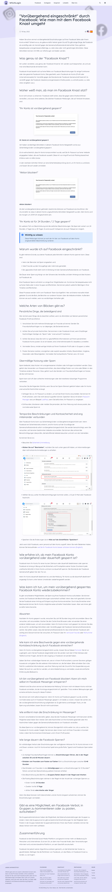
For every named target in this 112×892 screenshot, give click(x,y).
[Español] (91, 32)
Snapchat (57, 3)
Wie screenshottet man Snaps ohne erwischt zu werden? (64, 874)
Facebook (38, 3)
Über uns (74, 3)
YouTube (94, 878)
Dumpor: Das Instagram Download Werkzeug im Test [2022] (81, 870)
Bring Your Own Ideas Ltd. (50, 888)
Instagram (47, 3)
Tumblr (93, 873)
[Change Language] (105, 3)
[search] (100, 3)
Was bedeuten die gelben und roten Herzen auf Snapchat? (64, 870)
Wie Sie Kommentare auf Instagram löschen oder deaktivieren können (80, 882)
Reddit (93, 870)
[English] (88, 32)
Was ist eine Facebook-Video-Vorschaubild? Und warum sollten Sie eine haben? (46, 870)
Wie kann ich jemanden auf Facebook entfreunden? (47, 882)
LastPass (45, 400)
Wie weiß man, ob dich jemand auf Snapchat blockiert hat (63, 878)
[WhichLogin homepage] (12, 3)
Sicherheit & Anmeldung (41, 443)
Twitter (93, 875)
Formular (78, 650)
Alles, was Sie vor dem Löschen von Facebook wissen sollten (45, 878)
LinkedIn (65, 3)
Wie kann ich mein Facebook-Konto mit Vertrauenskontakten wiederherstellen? (47, 874)
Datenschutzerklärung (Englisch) (23, 881)
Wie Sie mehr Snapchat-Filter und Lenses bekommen (65, 882)
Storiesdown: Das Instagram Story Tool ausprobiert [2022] (81, 874)
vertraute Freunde (73, 633)
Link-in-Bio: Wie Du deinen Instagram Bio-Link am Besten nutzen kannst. (80, 878)
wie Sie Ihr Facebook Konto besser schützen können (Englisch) (60, 547)
